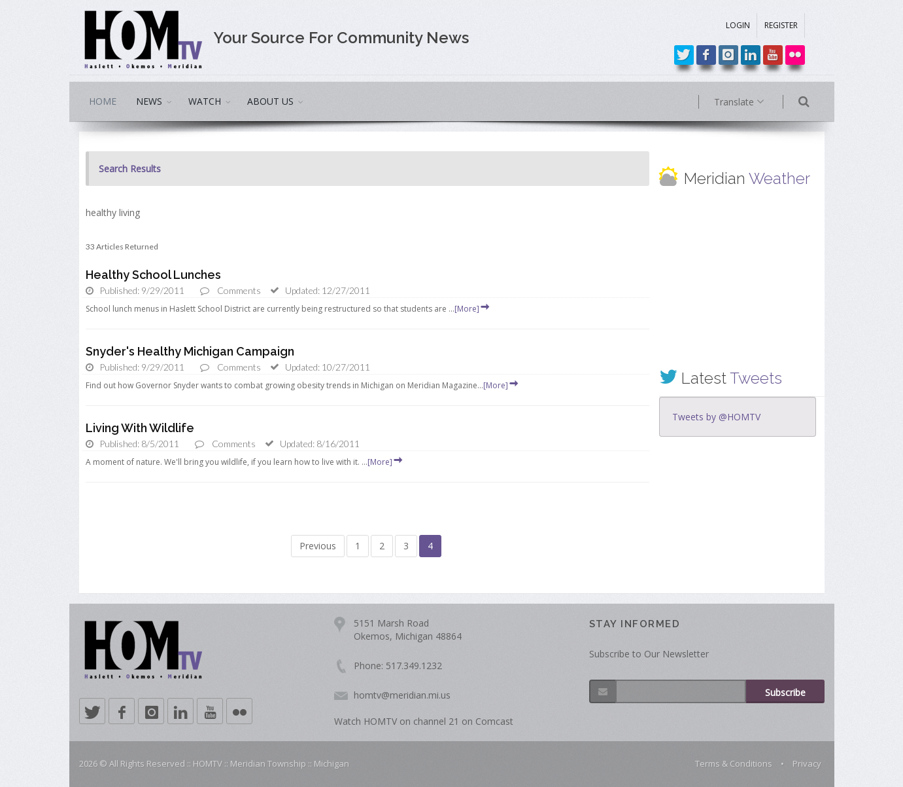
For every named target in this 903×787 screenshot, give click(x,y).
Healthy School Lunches (153, 275)
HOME (102, 101)
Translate (757, 102)
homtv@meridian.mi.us (402, 695)
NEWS (149, 101)
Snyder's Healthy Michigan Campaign (190, 351)
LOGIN (738, 25)
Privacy (806, 763)
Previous (317, 546)
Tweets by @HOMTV (716, 417)
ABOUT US (270, 101)
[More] (472, 308)
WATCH (204, 101)
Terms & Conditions (733, 763)
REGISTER (781, 25)
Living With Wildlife (140, 428)
